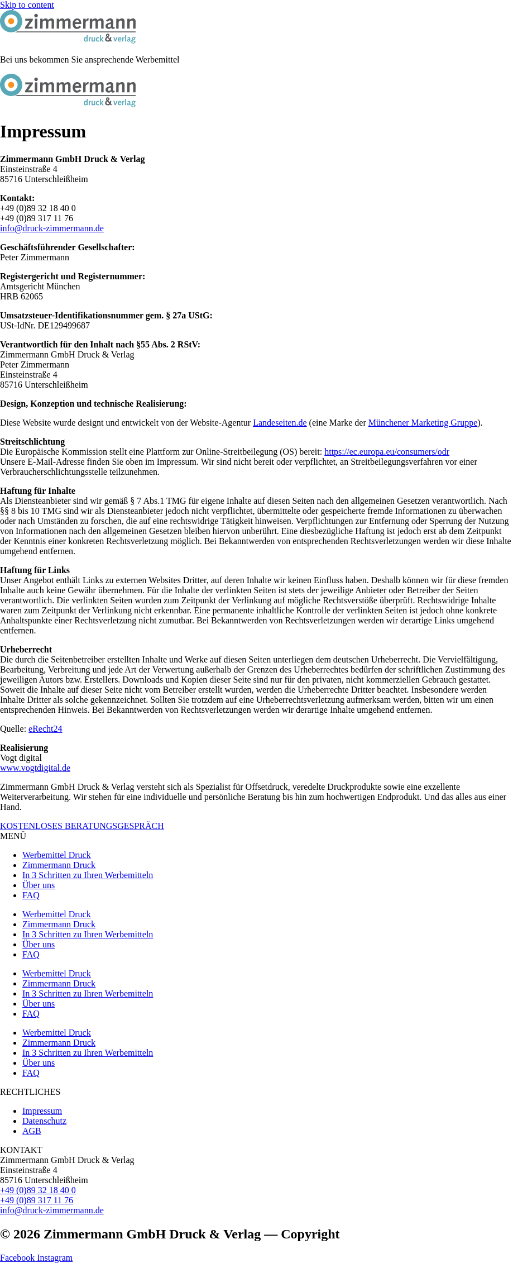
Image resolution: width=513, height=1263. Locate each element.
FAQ (31, 895)
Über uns (38, 885)
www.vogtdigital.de (35, 768)
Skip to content (27, 4)
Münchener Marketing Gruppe (423, 422)
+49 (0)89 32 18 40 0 (38, 1190)
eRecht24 (45, 728)
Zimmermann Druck (58, 865)
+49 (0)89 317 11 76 (36, 1200)
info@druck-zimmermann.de (52, 228)
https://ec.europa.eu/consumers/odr (386, 451)
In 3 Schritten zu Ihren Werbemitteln (87, 875)
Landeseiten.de (279, 422)
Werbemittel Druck (56, 855)
